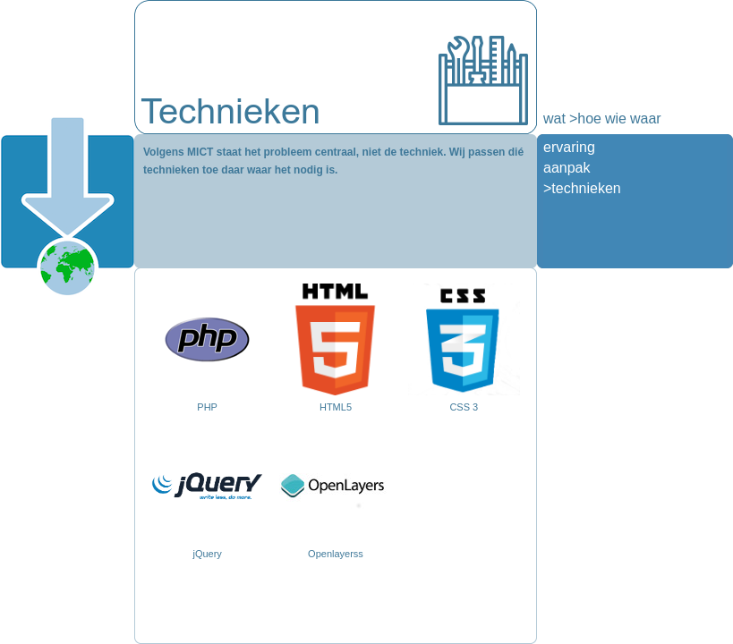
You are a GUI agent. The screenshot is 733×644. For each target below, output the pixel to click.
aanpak (567, 167)
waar (645, 118)
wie (615, 118)
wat (554, 118)
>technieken (582, 188)
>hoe (585, 118)
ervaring (569, 147)
